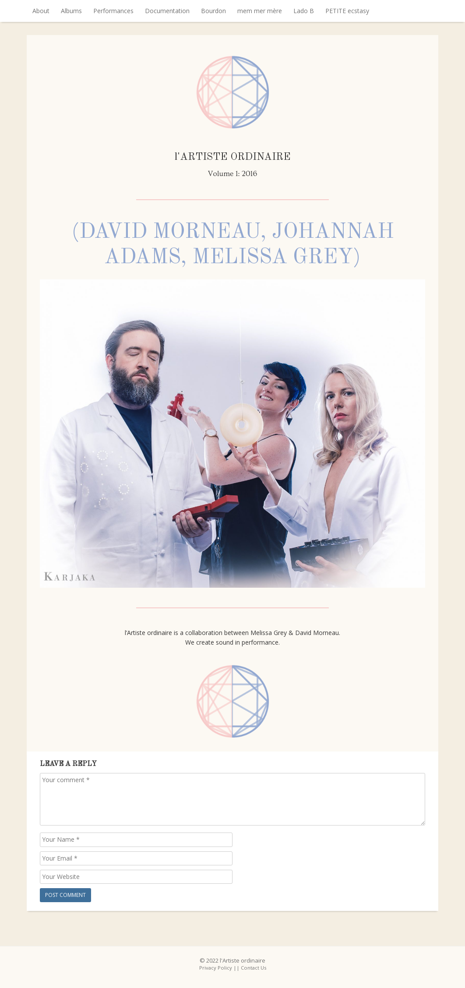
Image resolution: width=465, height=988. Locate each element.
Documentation (167, 11)
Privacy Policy (215, 967)
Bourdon (213, 11)
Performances (113, 11)
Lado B (303, 11)
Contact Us (253, 967)
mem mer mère (259, 11)
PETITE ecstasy (347, 11)
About (40, 11)
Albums (71, 11)
